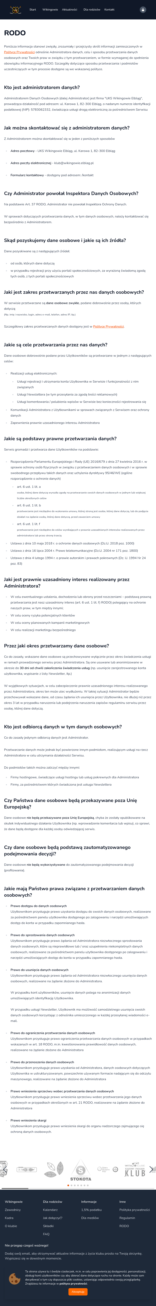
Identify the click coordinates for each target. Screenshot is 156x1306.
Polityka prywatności (134, 1210)
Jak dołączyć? (52, 1218)
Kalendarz (50, 1210)
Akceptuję (78, 1292)
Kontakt (109, 10)
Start (32, 10)
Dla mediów (90, 1218)
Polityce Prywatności (19, 52)
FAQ (46, 1234)
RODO (124, 1226)
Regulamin (127, 1218)
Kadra (9, 1218)
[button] (68, 1185)
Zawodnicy (13, 1210)
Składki (48, 1226)
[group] (26, 1169)
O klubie (11, 1226)
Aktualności (69, 10)
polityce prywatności (73, 1284)
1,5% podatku (91, 1210)
